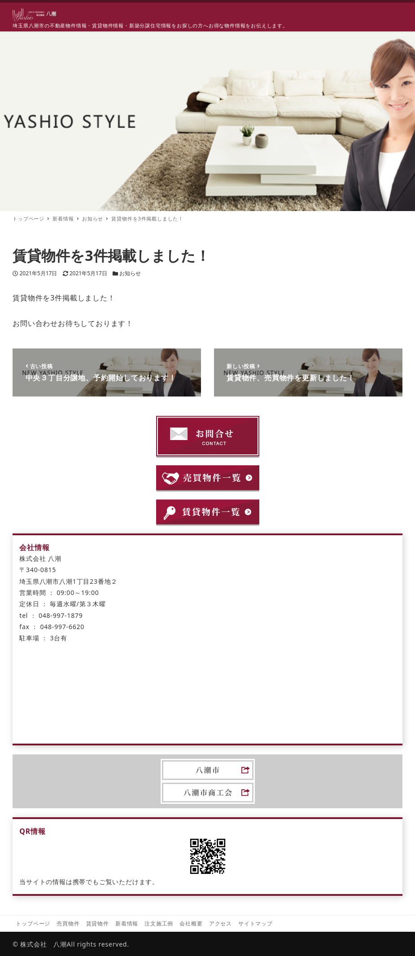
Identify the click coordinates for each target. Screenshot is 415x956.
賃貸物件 (97, 923)
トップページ (33, 923)
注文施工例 (158, 923)
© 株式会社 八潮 (40, 944)
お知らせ (130, 273)
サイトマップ (255, 923)
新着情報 (126, 923)
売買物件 (68, 923)
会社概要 (190, 923)
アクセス (220, 923)
